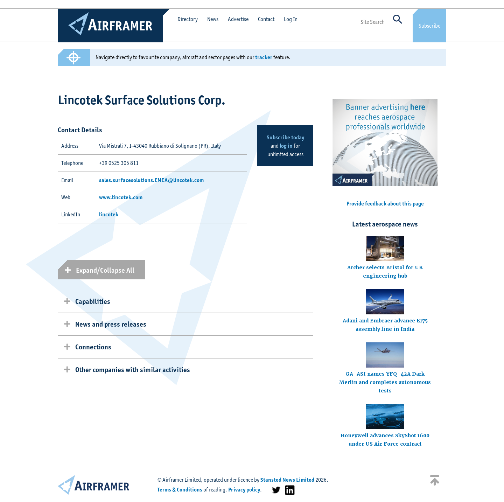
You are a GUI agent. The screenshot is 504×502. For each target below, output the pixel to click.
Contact (266, 19)
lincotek (108, 214)
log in (286, 145)
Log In (291, 19)
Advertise (238, 19)
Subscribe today (285, 137)
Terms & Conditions (180, 489)
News (212, 19)
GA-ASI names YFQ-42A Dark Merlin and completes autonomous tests (385, 382)
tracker (263, 57)
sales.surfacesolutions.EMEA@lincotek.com (151, 180)
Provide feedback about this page (385, 203)
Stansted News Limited (287, 479)
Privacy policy (244, 489)
